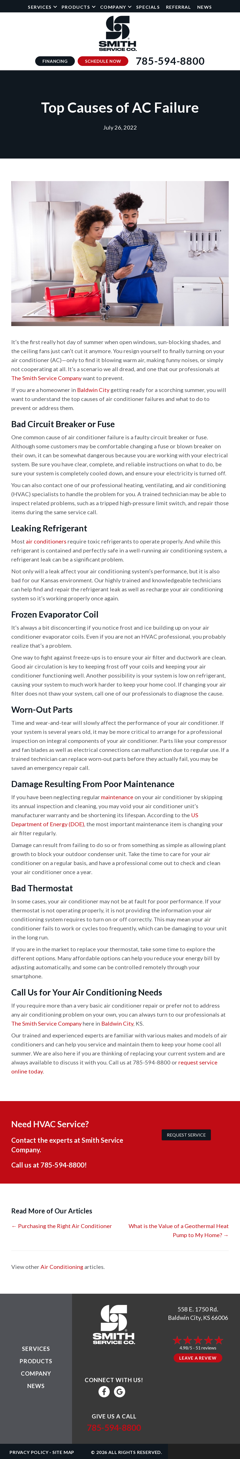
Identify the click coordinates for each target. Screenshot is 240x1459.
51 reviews (206, 1347)
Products (76, 7)
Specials (148, 7)
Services (40, 7)
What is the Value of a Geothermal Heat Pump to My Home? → (179, 1230)
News (204, 7)
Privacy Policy (29, 1452)
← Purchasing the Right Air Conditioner (61, 1225)
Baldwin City (93, 389)
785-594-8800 (62, 1165)
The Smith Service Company (46, 378)
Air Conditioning (62, 1266)
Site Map (63, 1452)
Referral (178, 7)
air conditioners (46, 541)
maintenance (117, 797)
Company (113, 7)
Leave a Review (198, 1357)
